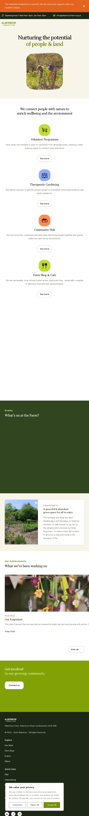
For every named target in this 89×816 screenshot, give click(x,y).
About (7, 740)
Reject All (35, 805)
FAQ (6, 753)
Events (8, 734)
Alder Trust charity (13, 769)
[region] (34, 797)
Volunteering (10, 758)
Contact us (14, 671)
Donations (9, 764)
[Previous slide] (72, 561)
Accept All (51, 805)
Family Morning (16, 456)
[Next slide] (80, 561)
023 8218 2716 (15, 782)
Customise (17, 805)
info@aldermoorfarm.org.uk (69, 15)
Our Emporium (13, 601)
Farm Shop (9, 729)
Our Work (9, 724)
